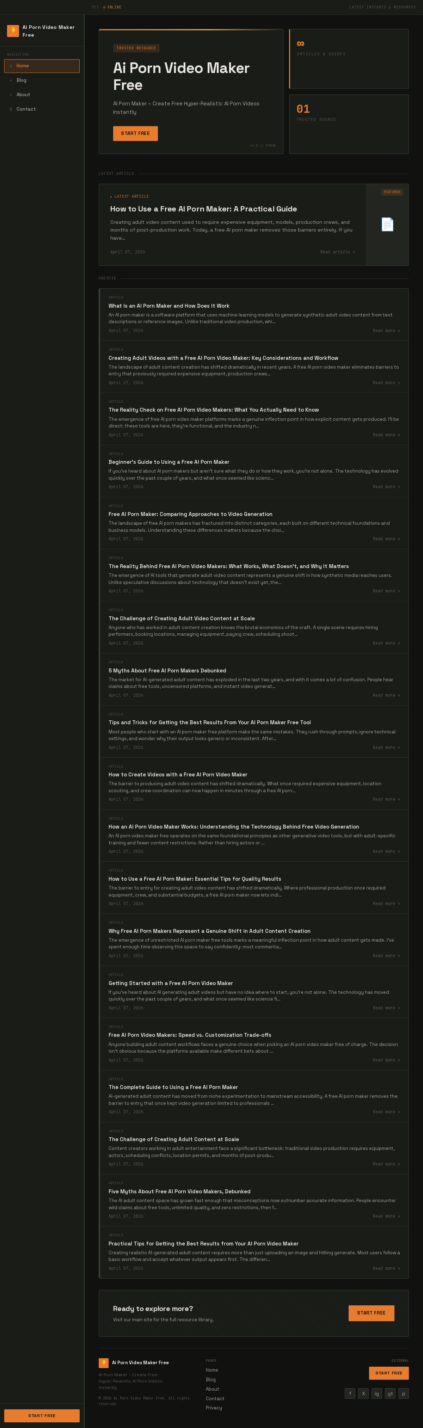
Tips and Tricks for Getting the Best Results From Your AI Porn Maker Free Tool (210, 722)
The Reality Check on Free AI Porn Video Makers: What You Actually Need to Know (214, 409)
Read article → (337, 252)
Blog (17, 80)
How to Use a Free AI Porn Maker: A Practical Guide (203, 209)
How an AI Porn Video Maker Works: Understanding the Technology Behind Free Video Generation (234, 826)
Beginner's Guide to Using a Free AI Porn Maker (169, 461)
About (19, 95)
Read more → (386, 330)
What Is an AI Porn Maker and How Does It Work (169, 305)
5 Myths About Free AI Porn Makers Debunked (167, 670)
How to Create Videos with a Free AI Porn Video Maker (178, 774)
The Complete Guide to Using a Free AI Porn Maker (173, 1087)
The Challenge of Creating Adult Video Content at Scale (182, 618)
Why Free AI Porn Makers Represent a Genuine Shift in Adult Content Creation (210, 931)
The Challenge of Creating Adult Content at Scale (174, 1139)
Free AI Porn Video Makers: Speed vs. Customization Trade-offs (190, 1035)
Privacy (214, 1408)
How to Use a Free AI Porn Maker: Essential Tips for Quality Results (195, 878)
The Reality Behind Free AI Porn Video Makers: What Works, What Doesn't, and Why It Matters (229, 566)
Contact (22, 109)
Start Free (42, 1415)
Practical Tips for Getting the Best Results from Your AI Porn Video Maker (204, 1243)
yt (390, 1393)
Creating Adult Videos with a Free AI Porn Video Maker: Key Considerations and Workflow (223, 358)
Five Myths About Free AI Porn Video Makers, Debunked (180, 1191)
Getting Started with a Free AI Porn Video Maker (171, 983)
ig (377, 1393)
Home (18, 66)
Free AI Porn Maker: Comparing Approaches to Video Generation (190, 514)
